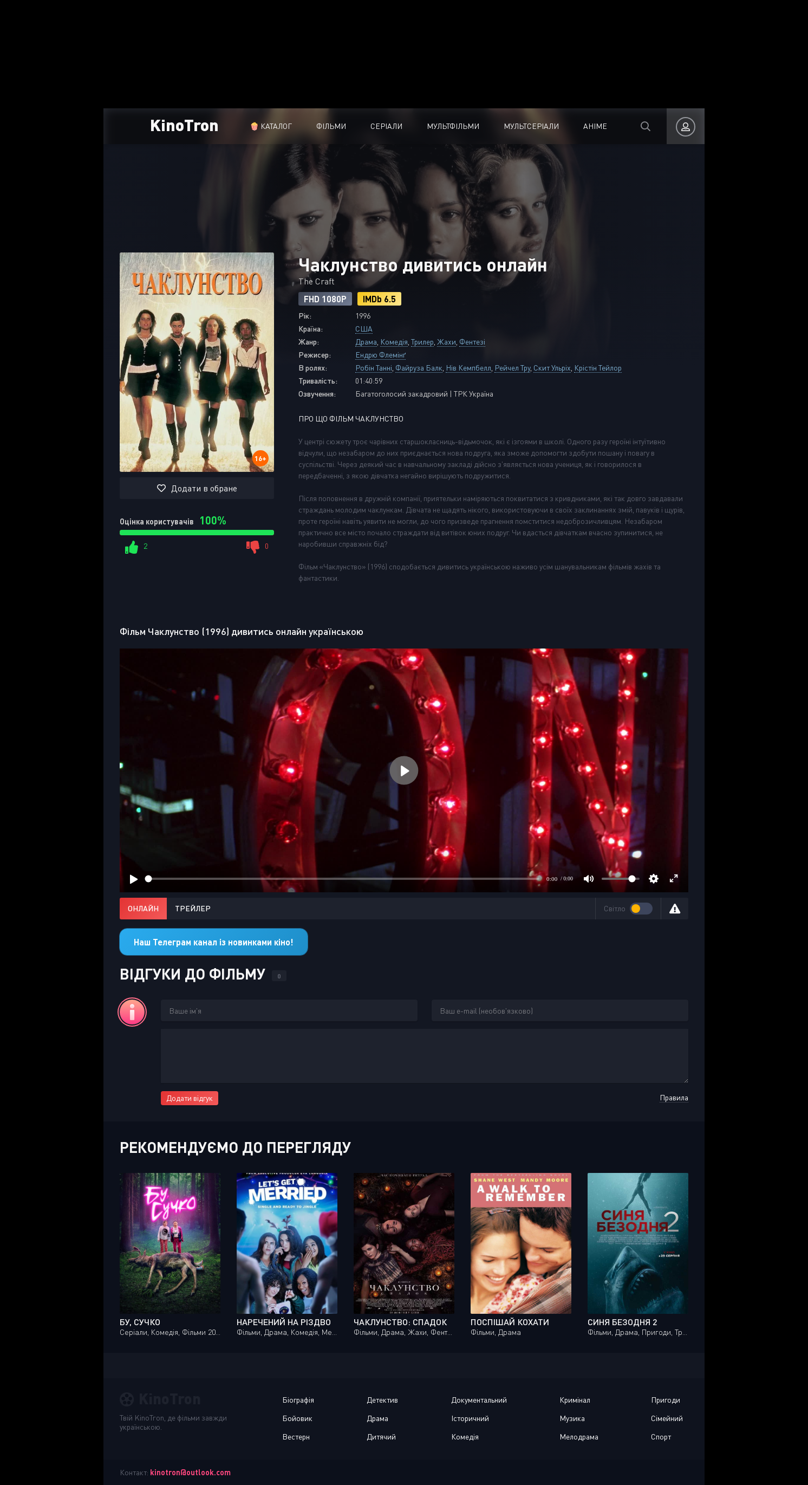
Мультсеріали (531, 126)
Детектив (382, 1399)
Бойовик (297, 1418)
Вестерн (296, 1436)
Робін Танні (373, 367)
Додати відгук (189, 1098)
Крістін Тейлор (598, 367)
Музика (572, 1418)
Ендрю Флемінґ (380, 354)
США (364, 328)
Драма (366, 341)
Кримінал (574, 1399)
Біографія (298, 1399)
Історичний (470, 1418)
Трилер (422, 341)
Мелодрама (578, 1436)
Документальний (479, 1399)
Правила (674, 1097)
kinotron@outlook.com (190, 1472)
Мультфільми (453, 126)
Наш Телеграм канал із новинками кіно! (214, 942)
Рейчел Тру (512, 367)
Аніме (595, 126)
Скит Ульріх (552, 367)
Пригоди (665, 1399)
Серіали (386, 126)
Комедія (394, 341)
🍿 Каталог (271, 126)
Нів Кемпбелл (468, 367)
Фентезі (472, 341)
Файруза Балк (418, 367)
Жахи (446, 341)
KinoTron (184, 124)
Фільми (331, 126)
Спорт (661, 1436)
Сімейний (667, 1418)
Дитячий (381, 1436)
